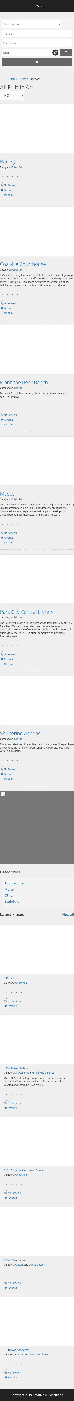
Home (13, 79)
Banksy (8, 161)
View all (68, 914)
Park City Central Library (26, 611)
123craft (9, 978)
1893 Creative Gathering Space (24, 1170)
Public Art (16, 167)
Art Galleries (22, 1072)
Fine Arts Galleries (44, 1072)
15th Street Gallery (16, 1068)
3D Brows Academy (16, 1350)
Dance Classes (37, 1264)
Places (22, 79)
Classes (19, 1264)
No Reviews (8, 185)
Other (9, 895)
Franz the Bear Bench (24, 382)
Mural (9, 889)
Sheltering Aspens (20, 733)
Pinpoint (8, 195)
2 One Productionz (16, 1260)
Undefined (21, 983)
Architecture (14, 883)
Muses (7, 493)
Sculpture (12, 901)
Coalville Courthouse (23, 264)
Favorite (6, 190)
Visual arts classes (39, 1354)
